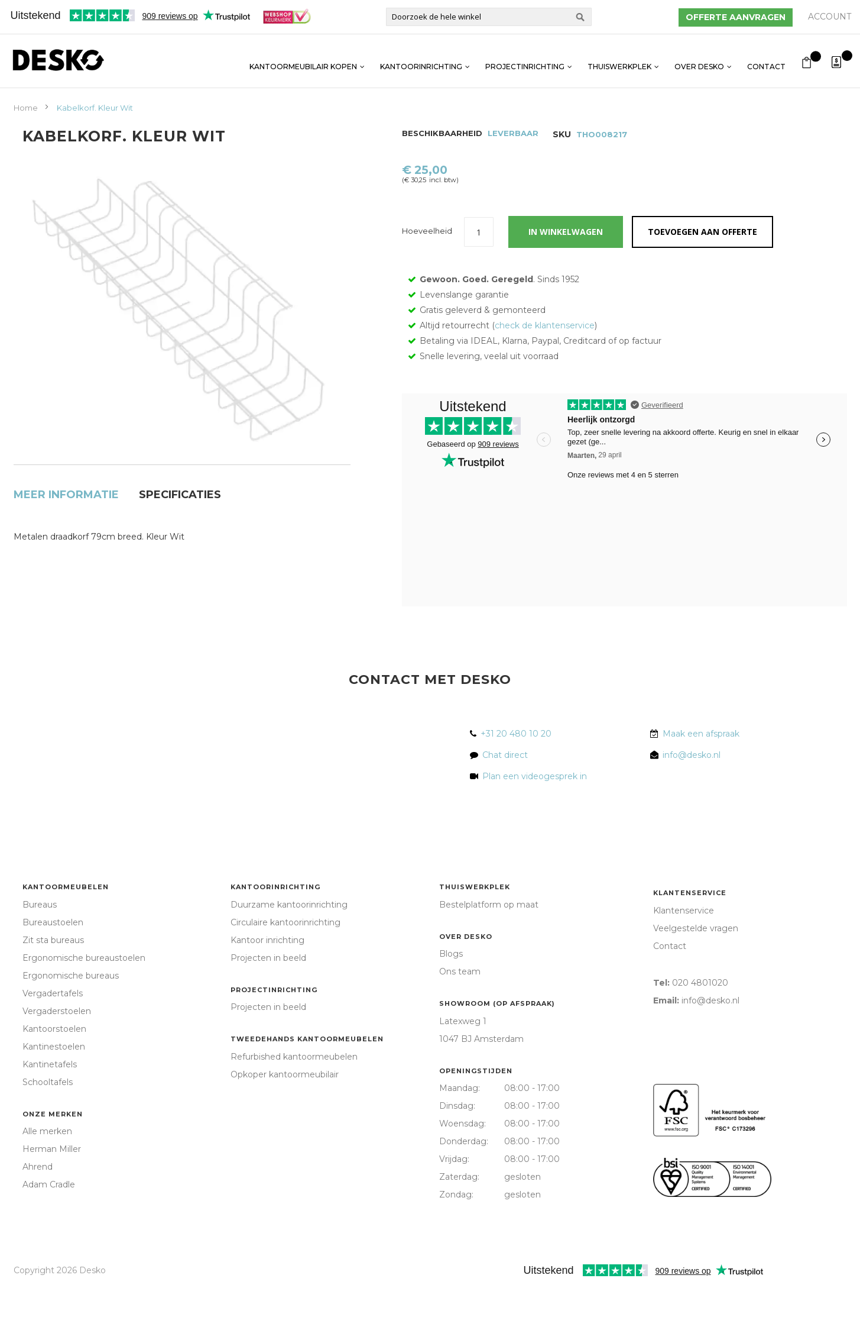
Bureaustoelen (52, 949)
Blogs (451, 981)
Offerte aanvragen (736, 17)
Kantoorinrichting (421, 60)
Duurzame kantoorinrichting (289, 932)
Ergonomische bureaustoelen (83, 985)
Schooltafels (47, 1109)
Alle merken (47, 1158)
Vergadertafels (52, 1020)
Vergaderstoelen (56, 1038)
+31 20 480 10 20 (516, 761)
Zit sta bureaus (53, 967)
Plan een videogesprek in (532, 803)
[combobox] (489, 17)
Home (26, 107)
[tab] (66, 468)
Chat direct (505, 782)
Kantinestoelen (53, 1074)
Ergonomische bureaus (70, 1003)
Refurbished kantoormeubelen (294, 1084)
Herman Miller (51, 1176)
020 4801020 (700, 1010)
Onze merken (52, 1141)
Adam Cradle (48, 1211)
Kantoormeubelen (65, 914)
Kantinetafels (49, 1091)
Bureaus (39, 932)
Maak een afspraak (701, 761)
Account (829, 16)
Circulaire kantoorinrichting (285, 949)
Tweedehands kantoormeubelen (307, 1066)
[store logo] (58, 60)
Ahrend (37, 1194)
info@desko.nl (692, 782)
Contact (766, 60)
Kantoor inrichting (267, 967)
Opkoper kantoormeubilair (285, 1101)
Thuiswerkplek (619, 60)
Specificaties (180, 465)
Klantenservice (689, 920)
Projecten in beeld (268, 985)
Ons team (460, 998)
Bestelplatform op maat (488, 932)
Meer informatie (66, 465)
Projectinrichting (524, 60)
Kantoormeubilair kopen (303, 60)
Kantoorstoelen (54, 1056)
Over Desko (699, 60)
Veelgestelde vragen (695, 955)
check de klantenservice (545, 352)
